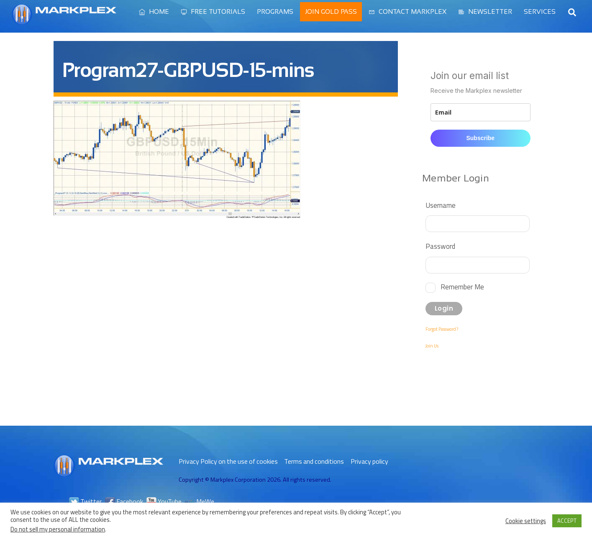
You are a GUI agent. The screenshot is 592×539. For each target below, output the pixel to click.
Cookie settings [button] (525, 521)
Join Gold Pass (331, 11)
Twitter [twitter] (85, 501)
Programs (275, 11)
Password (440, 246)
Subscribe (480, 138)
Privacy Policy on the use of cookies (228, 461)
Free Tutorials (213, 11)
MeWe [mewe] (199, 501)
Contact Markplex (407, 11)
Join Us (431, 345)
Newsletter (485, 11)
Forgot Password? (441, 329)
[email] (480, 112)
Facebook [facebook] (124, 501)
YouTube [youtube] (164, 501)
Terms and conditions (314, 461)
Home (154, 11)
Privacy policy (369, 461)
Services (540, 11)
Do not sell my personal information (57, 529)
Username (440, 205)
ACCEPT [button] (567, 520)
